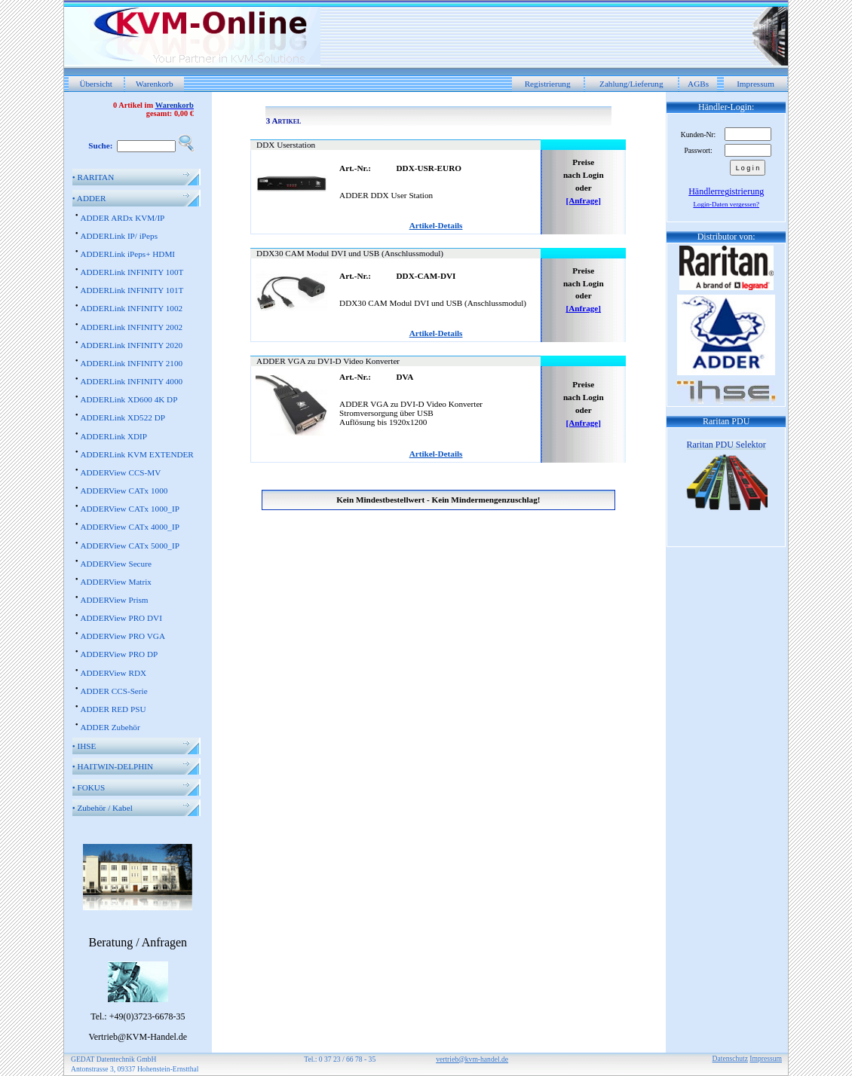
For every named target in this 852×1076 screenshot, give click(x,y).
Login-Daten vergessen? (726, 204)
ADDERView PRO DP (119, 654)
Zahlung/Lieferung (631, 83)
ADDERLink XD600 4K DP (128, 399)
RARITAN (93, 177)
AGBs (698, 83)
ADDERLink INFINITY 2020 (131, 345)
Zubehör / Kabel (102, 807)
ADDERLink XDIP (113, 436)
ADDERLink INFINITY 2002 (131, 327)
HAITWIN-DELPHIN (112, 766)
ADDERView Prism (114, 599)
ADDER (89, 198)
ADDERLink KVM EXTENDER (136, 454)
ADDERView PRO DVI (120, 617)
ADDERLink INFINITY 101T (131, 290)
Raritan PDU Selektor (726, 444)
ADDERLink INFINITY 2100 (131, 363)
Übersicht (95, 83)
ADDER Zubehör (109, 727)
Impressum (755, 83)
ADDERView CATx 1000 (123, 490)
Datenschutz (730, 1058)
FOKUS (88, 787)
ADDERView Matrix (115, 581)
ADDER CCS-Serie (113, 690)
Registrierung (548, 83)
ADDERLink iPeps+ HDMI (127, 253)
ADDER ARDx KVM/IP (122, 217)
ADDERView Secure (115, 563)
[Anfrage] (583, 200)
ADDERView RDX (113, 672)
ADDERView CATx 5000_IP (129, 545)
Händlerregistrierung (726, 191)
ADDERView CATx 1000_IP (129, 508)
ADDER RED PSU (113, 709)
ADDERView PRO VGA (122, 635)
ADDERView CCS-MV (120, 472)
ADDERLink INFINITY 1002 (131, 308)
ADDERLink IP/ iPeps (119, 235)
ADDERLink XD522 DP (122, 417)
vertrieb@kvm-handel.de (472, 1059)
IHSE (84, 745)
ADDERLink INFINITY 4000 (131, 381)
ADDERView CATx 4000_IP (129, 526)
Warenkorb (154, 83)
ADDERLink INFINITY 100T (131, 272)
